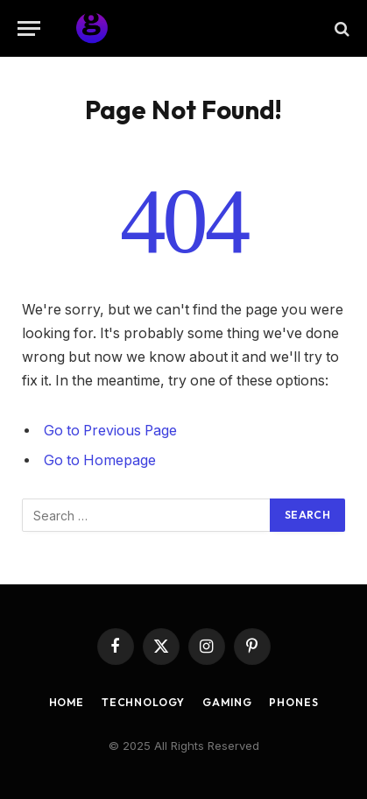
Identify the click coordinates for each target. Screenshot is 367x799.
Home (66, 702)
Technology (143, 702)
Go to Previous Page (110, 430)
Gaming (226, 702)
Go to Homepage (100, 460)
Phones (293, 702)
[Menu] (29, 28)
